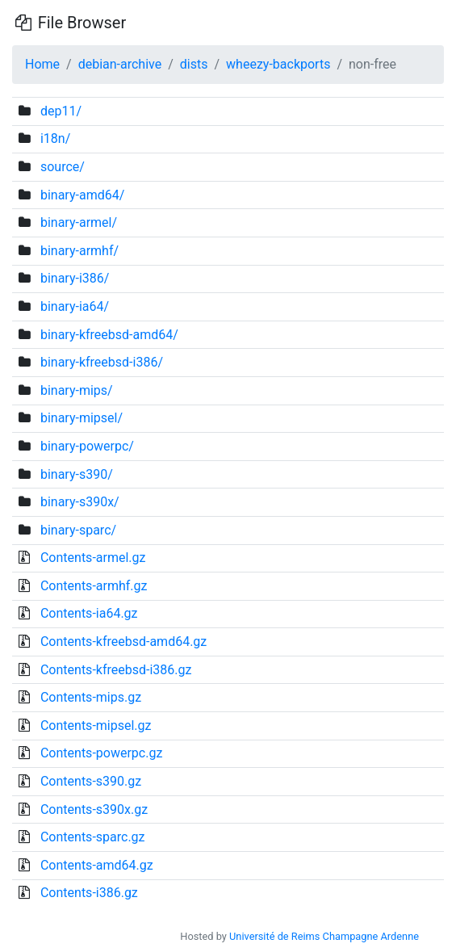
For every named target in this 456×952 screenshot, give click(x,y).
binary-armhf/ (79, 250)
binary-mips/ (76, 390)
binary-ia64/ (74, 306)
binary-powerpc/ (87, 446)
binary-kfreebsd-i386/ (101, 362)
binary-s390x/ (79, 502)
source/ (62, 166)
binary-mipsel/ (81, 418)
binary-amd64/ (82, 195)
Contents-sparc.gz (92, 837)
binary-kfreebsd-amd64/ (109, 334)
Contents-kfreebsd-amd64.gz (123, 641)
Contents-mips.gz (90, 697)
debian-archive (120, 64)
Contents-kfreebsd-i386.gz (115, 669)
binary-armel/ (78, 222)
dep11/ (61, 111)
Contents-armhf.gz (94, 585)
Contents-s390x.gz (94, 809)
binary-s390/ (76, 474)
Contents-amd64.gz (96, 865)
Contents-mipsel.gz (96, 725)
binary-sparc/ (78, 530)
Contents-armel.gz (93, 557)
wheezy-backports (278, 64)
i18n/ (55, 138)
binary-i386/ (74, 278)
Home (42, 64)
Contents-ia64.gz (89, 613)
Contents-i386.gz (89, 892)
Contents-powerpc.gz (101, 753)
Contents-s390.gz (90, 781)
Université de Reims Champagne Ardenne (324, 936)
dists (194, 64)
